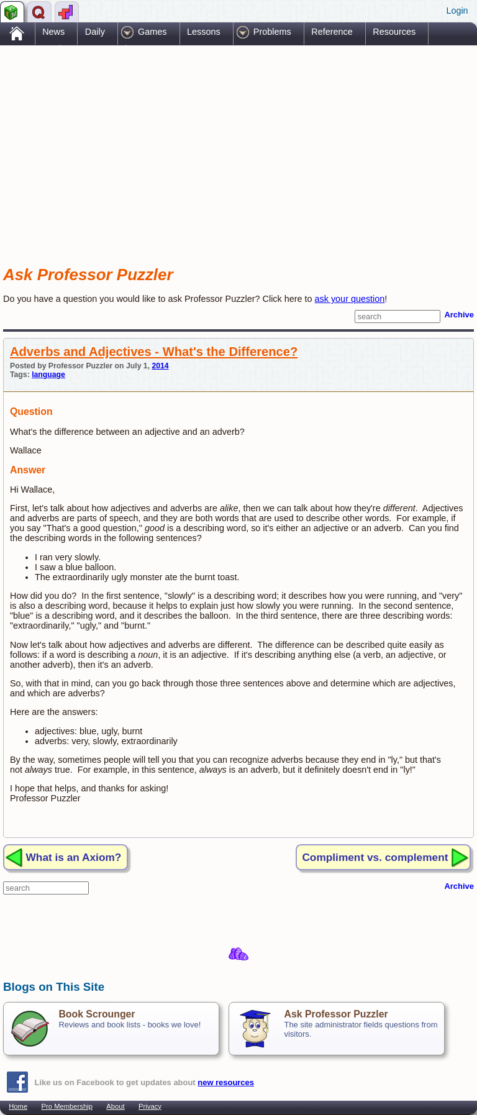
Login (457, 11)
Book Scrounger (96, 1014)
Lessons (203, 32)
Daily (95, 32)
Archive (459, 314)
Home (18, 1106)
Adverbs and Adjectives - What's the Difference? (154, 351)
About (115, 1106)
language (48, 374)
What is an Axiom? (74, 857)
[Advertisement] (148, 145)
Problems (272, 32)
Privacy (150, 1106)
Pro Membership (67, 1106)
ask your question (350, 299)
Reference (331, 32)
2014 (160, 366)
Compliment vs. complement (375, 857)
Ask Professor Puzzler (336, 1014)
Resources (394, 32)
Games (152, 32)
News (53, 32)
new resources (226, 1082)
